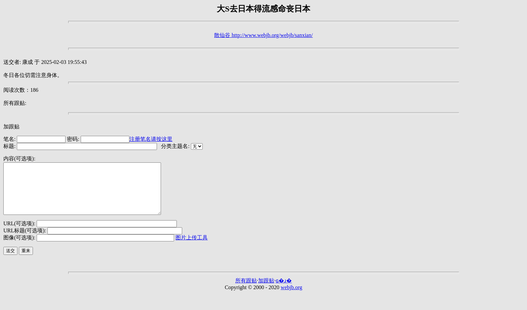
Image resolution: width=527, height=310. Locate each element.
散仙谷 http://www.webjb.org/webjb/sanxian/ (263, 35)
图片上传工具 (191, 247)
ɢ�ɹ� (284, 291)
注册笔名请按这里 (150, 139)
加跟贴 (11, 126)
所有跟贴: (14, 103)
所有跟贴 (246, 291)
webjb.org (291, 297)
